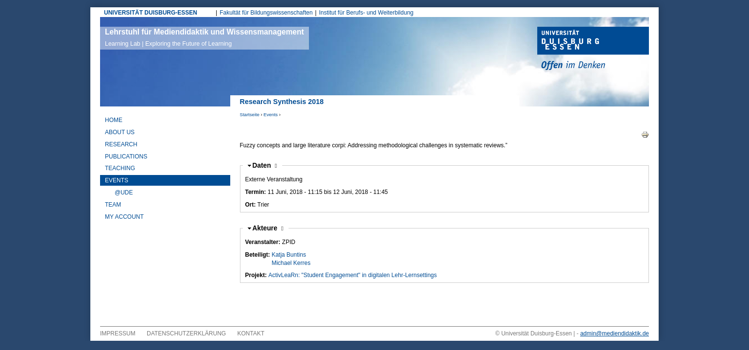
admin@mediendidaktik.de (614, 333)
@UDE (124, 192)
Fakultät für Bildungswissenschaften (266, 12)
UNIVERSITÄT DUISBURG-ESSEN (150, 12)
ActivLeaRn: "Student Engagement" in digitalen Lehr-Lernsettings (353, 275)
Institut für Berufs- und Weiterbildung (366, 12)
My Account (124, 216)
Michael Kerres (291, 263)
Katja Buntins (289, 254)
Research (121, 144)
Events (271, 114)
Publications (126, 156)
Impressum (118, 333)
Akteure (268, 228)
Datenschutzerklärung (186, 333)
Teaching (120, 168)
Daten (265, 165)
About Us (120, 132)
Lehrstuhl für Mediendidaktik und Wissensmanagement (204, 37)
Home (113, 120)
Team (113, 204)
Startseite (250, 114)
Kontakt (251, 333)
